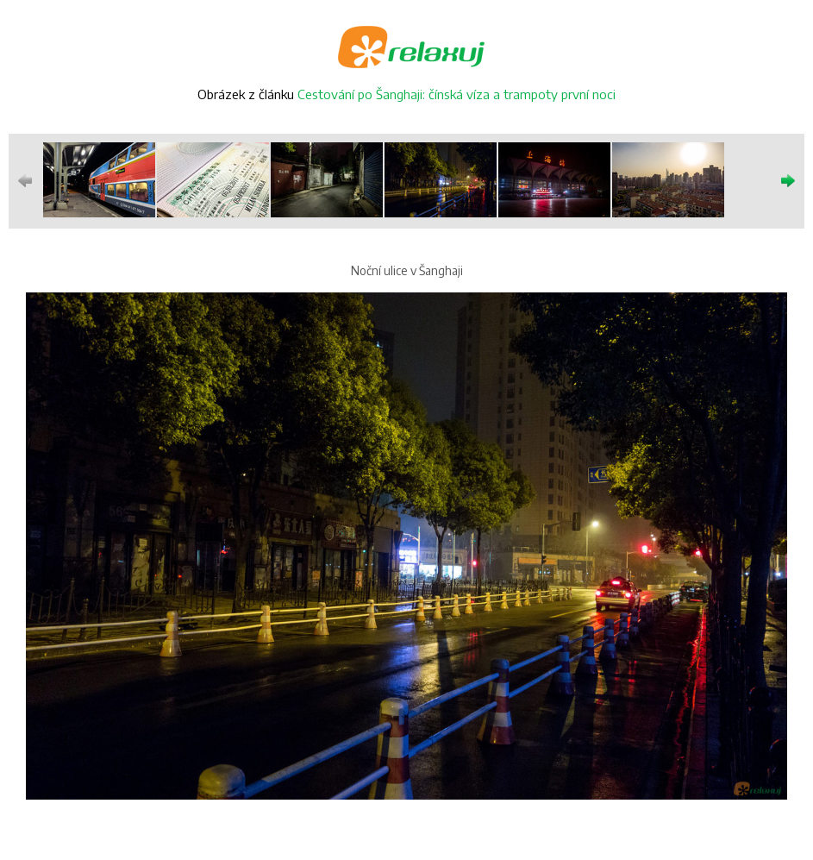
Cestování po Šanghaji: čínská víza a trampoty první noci (456, 94)
